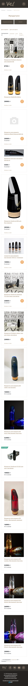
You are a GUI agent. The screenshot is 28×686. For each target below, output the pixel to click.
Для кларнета (4, 29)
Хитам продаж (21, 34)
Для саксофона (14, 29)
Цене (16, 34)
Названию (11, 34)
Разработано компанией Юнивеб (10, 681)
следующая (14, 659)
